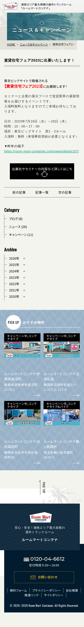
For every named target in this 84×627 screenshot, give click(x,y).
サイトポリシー (54, 595)
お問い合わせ (48, 577)
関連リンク (32, 595)
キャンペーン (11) (21, 234)
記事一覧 (42, 192)
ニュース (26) (18, 226)
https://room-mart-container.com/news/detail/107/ (41, 151)
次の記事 (65, 192)
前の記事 (19, 192)
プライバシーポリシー (46, 590)
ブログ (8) (16, 218)
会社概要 (72, 590)
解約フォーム (18, 590)
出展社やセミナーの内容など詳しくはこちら (42, 171)
